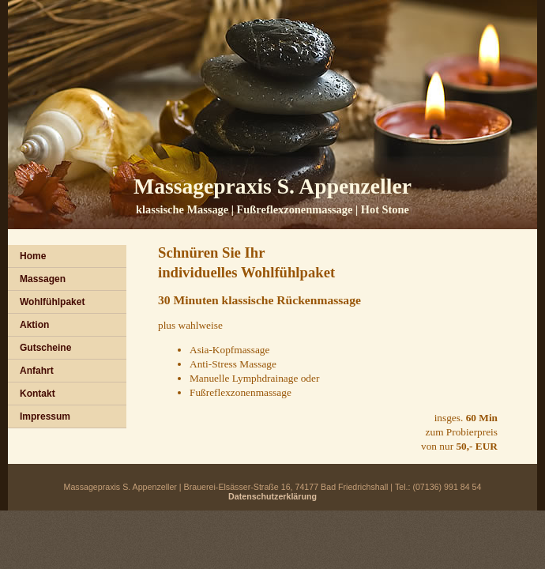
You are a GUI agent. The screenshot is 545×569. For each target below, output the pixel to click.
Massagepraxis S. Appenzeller (272, 186)
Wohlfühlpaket (52, 301)
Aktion (34, 324)
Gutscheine (45, 347)
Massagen (43, 278)
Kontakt (37, 393)
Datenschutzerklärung (272, 496)
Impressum (45, 416)
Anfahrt (37, 370)
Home (33, 256)
